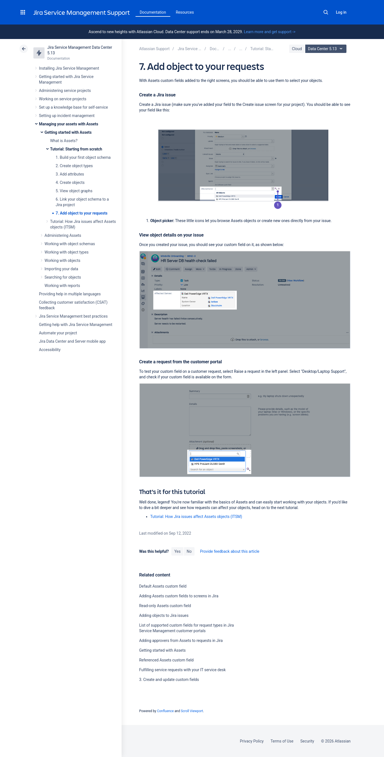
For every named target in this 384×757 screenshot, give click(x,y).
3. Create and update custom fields (169, 679)
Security (307, 741)
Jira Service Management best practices (73, 316)
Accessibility (49, 349)
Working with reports (62, 285)
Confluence (165, 711)
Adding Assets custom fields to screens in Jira (178, 596)
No (189, 551)
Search (325, 12)
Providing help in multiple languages (70, 294)
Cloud (297, 49)
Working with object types (66, 252)
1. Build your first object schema (83, 157)
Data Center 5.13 (326, 49)
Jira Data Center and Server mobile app (72, 341)
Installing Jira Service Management (69, 68)
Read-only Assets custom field (165, 605)
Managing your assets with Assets (68, 124)
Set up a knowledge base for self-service (73, 107)
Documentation (153, 12)
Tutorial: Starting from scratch (76, 149)
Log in (341, 12)
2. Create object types (74, 166)
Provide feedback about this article (229, 551)
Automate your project (58, 333)
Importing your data (61, 269)
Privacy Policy (252, 741)
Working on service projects (62, 99)
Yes (177, 551)
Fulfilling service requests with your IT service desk (182, 670)
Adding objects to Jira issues (163, 615)
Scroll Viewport (192, 711)
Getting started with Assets (68, 132)
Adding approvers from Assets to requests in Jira (181, 640)
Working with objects (62, 260)
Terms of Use (281, 741)
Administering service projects (65, 90)
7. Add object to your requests (81, 213)
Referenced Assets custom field (166, 660)
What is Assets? (63, 140)
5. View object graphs (74, 191)
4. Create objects (70, 182)
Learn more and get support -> (269, 32)
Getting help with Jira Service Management (75, 324)
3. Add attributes (70, 174)
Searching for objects (63, 277)
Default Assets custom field (162, 586)
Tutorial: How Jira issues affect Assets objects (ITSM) (196, 516)
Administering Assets (63, 235)
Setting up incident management (67, 115)
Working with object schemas (70, 244)
